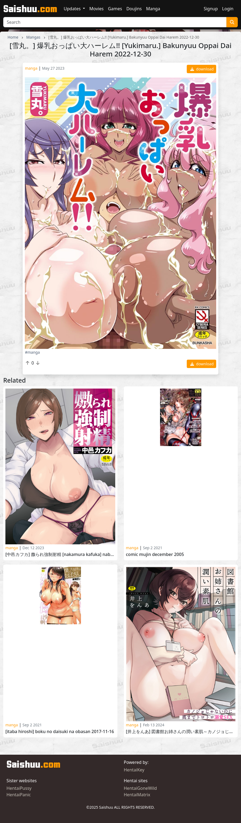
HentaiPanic (18, 795)
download (202, 69)
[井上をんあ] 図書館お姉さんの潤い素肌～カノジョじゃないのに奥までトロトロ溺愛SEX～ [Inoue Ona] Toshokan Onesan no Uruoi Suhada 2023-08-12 (181, 731)
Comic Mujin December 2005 (155, 554)
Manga (153, 9)
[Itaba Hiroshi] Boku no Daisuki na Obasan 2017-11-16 (59, 731)
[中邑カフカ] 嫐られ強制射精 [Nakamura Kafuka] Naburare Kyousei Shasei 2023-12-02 (60, 554)
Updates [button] (73, 9)
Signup (211, 9)
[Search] (114, 22)
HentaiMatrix (137, 795)
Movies (96, 9)
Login (227, 9)
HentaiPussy (19, 788)
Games (115, 9)
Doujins (134, 9)
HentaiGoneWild (140, 788)
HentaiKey (134, 770)
